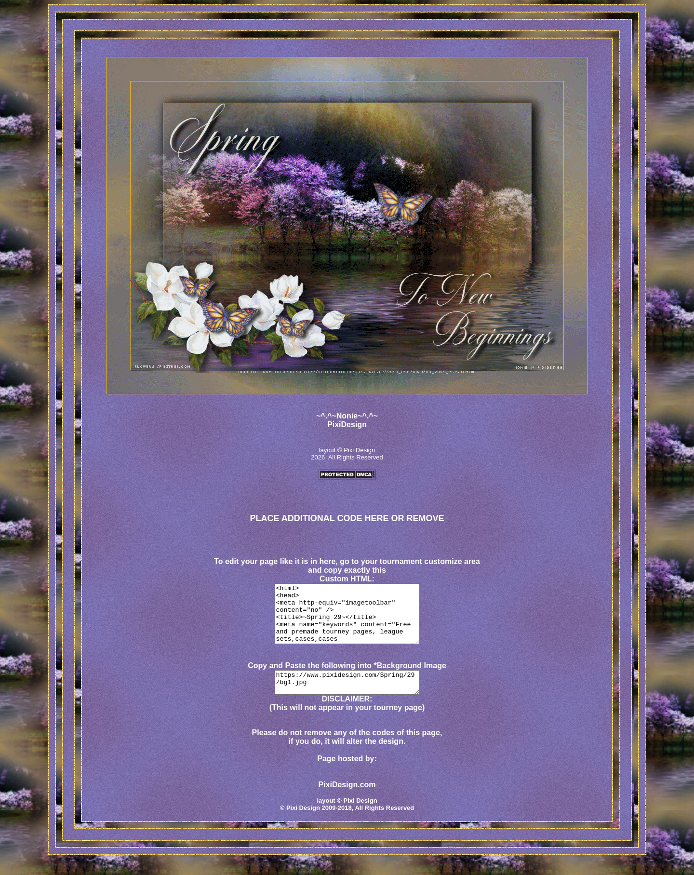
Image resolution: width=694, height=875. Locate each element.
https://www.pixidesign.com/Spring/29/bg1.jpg (347, 696)
